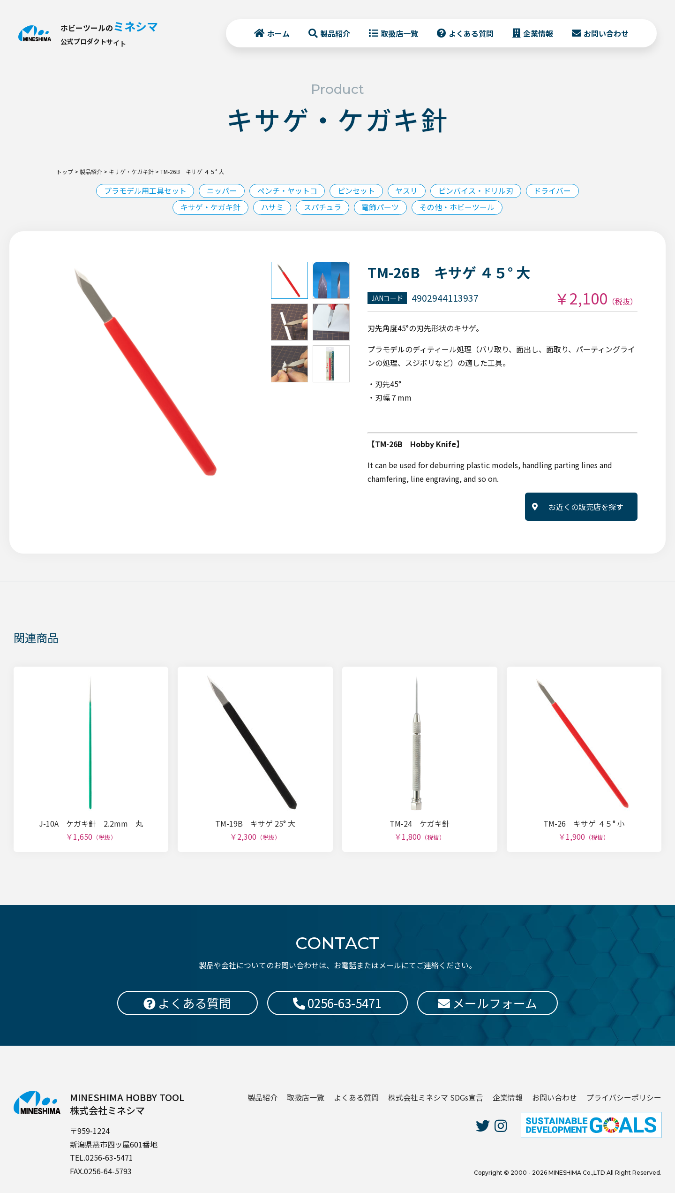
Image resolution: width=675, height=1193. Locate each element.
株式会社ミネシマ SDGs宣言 (435, 1097)
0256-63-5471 (337, 1002)
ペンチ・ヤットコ (287, 191)
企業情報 (538, 33)
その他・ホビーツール (457, 207)
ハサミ (272, 207)
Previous (30, 372)
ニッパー (221, 191)
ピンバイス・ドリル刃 (476, 191)
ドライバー (553, 191)
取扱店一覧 (399, 33)
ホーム (278, 33)
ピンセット (356, 191)
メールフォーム (487, 1002)
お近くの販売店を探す (585, 507)
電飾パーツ (380, 207)
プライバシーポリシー (623, 1097)
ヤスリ (407, 191)
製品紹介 (335, 33)
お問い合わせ (605, 33)
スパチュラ (322, 207)
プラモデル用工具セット (144, 191)
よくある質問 (470, 33)
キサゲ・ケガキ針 (210, 207)
